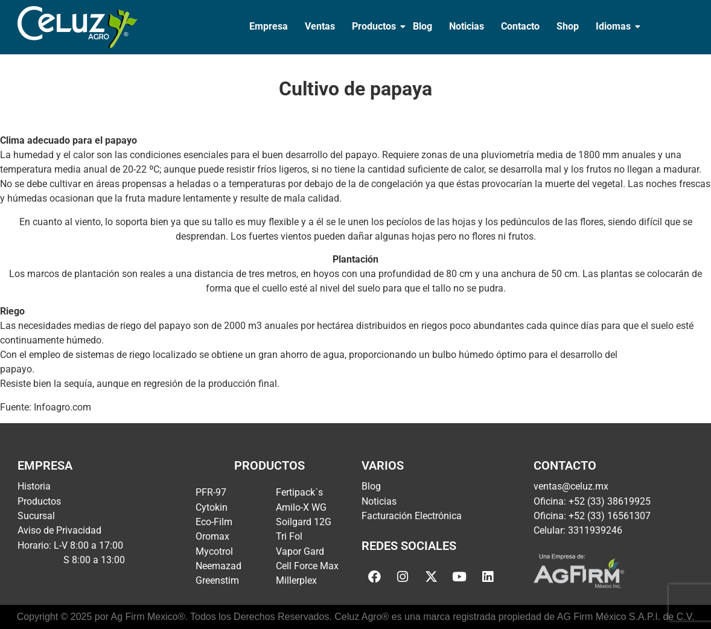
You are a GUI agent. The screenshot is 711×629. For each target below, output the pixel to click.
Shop (567, 26)
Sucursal (36, 516)
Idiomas (614, 26)
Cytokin (212, 507)
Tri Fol (289, 536)
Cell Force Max (307, 566)
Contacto (520, 26)
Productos (375, 26)
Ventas (320, 26)
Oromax (212, 536)
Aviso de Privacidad (59, 530)
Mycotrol (214, 551)
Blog (422, 26)
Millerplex (296, 580)
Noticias (466, 26)
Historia (34, 486)
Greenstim (217, 580)
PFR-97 (211, 492)
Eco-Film (214, 522)
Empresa (268, 26)
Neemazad (218, 566)
